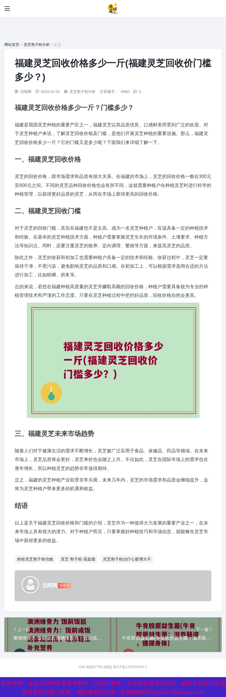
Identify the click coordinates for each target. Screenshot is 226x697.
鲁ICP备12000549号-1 (130, 667)
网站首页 (11, 44)
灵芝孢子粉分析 (37, 44)
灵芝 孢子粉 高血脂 (78, 559)
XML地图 (86, 667)
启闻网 (25, 91)
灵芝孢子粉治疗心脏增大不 (127, 559)
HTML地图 (102, 667)
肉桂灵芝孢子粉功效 (35, 559)
